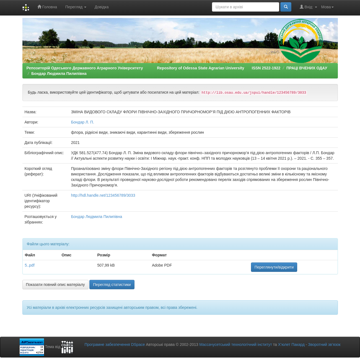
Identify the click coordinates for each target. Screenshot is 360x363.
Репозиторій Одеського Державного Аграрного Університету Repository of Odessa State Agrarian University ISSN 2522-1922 (154, 68)
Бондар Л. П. (82, 122)
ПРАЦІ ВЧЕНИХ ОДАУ (306, 68)
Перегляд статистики (112, 284)
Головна (47, 6)
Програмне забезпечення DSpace (114, 344)
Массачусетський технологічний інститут (235, 344)
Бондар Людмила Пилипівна (59, 73)
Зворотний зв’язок (324, 344)
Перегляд (75, 7)
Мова (327, 7)
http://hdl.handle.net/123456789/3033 (103, 195)
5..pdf (30, 265)
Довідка (101, 7)
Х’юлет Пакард (291, 344)
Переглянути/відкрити (274, 267)
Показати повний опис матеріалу (55, 284)
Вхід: (308, 6)
